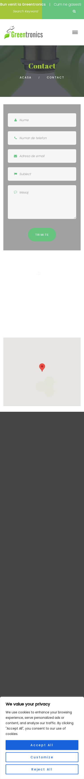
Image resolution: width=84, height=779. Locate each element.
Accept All (42, 745)
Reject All (42, 769)
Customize (41, 757)
